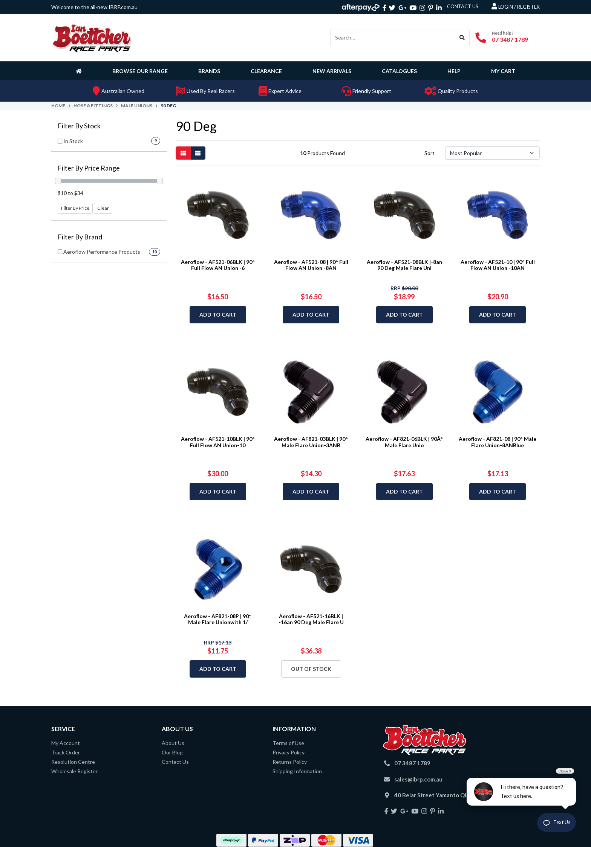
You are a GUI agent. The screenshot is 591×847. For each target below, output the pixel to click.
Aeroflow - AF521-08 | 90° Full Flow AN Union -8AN (311, 265)
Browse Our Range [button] (140, 71)
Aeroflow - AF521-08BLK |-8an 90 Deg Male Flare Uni (404, 265)
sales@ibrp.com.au (418, 779)
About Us (173, 743)
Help (454, 71)
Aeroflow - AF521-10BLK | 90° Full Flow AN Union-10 (218, 442)
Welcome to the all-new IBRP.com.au (94, 7)
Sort (429, 153)
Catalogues (399, 71)
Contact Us (175, 762)
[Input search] (392, 37)
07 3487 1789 (510, 39)
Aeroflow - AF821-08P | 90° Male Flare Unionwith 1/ (217, 619)
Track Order (65, 752)
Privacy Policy (289, 752)
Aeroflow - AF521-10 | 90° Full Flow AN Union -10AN (498, 265)
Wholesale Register (74, 771)
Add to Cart (217, 314)
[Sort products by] (492, 153)
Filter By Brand (80, 237)
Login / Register (515, 6)
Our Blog (172, 752)
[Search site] (462, 37)
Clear (103, 208)
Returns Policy (290, 762)
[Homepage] (80, 70)
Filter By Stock (79, 126)
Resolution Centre (73, 762)
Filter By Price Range (89, 168)
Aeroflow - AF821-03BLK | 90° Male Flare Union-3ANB (311, 442)
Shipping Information (297, 771)
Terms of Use (288, 743)
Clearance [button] (266, 71)
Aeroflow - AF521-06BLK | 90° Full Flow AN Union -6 (218, 265)
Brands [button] (209, 71)
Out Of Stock (311, 669)
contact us (462, 6)
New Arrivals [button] (331, 71)
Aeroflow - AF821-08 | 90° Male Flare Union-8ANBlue (497, 442)
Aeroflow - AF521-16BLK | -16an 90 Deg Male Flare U (311, 619)
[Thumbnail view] (183, 153)
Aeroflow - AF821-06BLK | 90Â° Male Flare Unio (404, 442)
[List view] (197, 153)
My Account (65, 743)
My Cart (503, 71)
